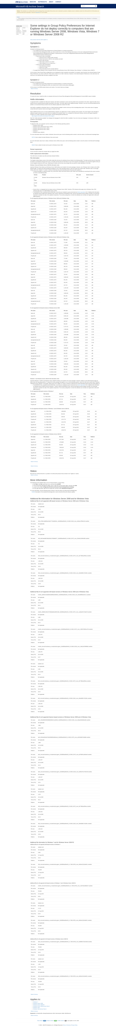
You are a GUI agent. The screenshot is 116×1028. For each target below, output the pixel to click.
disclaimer (38, 12)
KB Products (42, 2)
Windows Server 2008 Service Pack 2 (41, 1006)
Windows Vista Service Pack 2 (40, 1009)
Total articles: (40, 1020)
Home (18, 17)
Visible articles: (61, 1020)
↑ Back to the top (34, 88)
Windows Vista (36, 1007)
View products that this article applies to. (39, 39)
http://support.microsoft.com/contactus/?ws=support (43, 115)
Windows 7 (35, 1002)
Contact (58, 2)
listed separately (81, 192)
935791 (33, 137)
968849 (33, 145)
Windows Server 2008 (38, 1003)
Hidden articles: (50, 1020)
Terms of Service (66, 1025)
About (51, 2)
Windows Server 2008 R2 (38, 1004)
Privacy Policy (74, 1025)
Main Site (33, 2)
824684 (33, 491)
